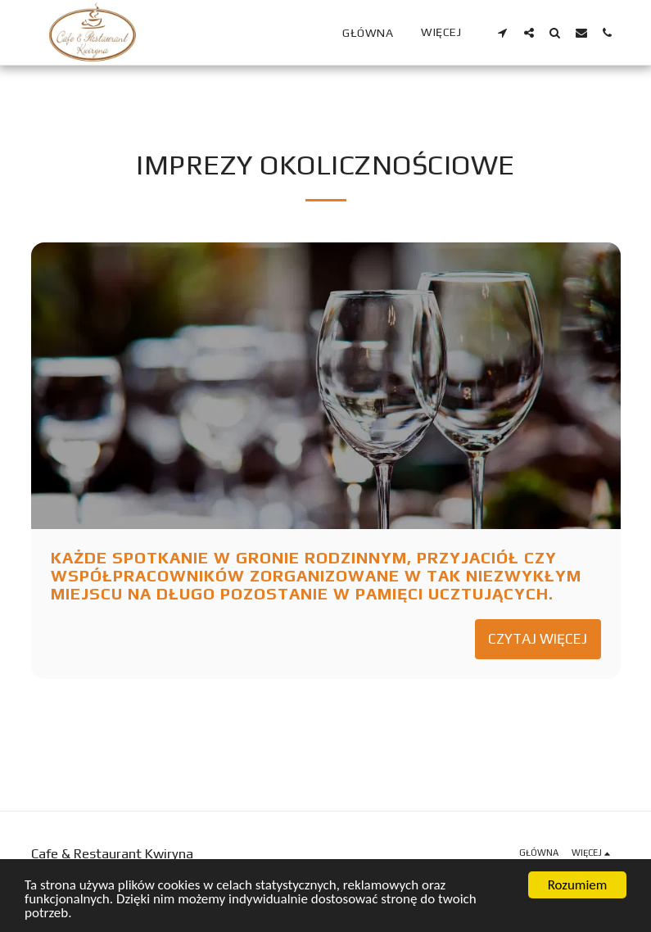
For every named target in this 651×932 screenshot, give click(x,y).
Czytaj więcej (537, 639)
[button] (503, 32)
